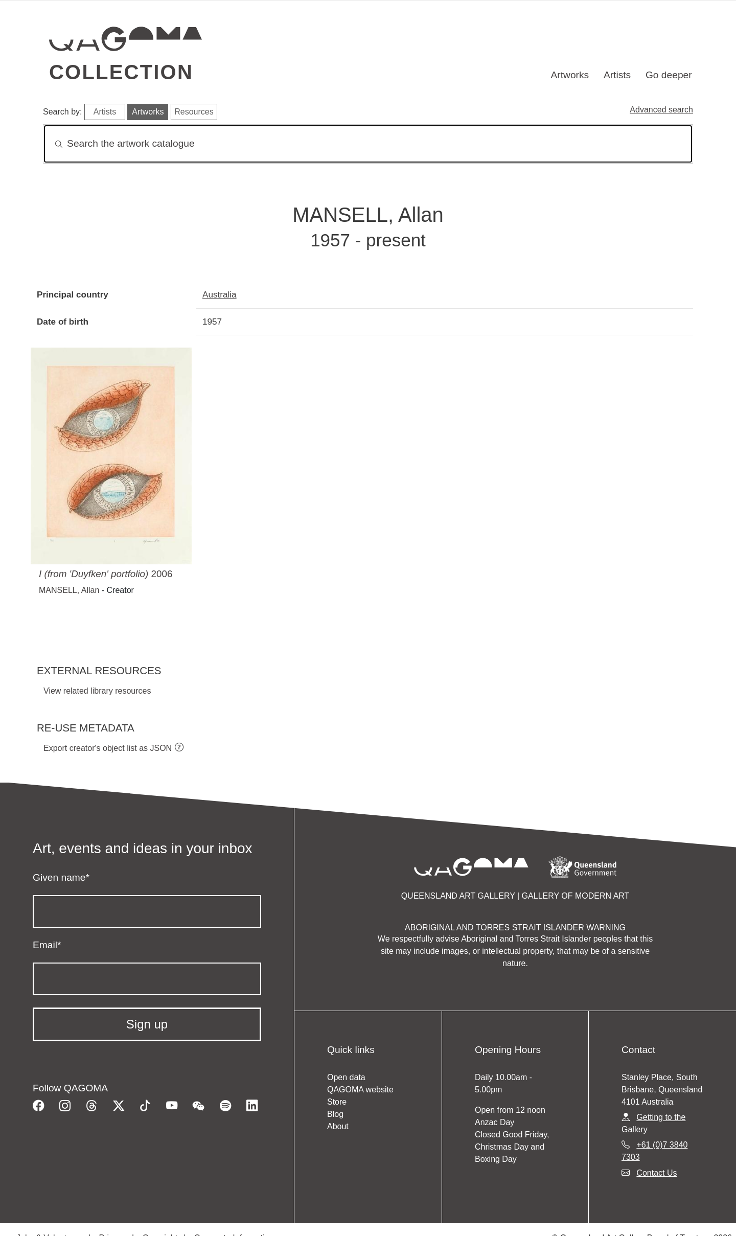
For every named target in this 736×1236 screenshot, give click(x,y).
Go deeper (669, 75)
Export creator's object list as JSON (107, 748)
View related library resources (97, 690)
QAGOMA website (360, 1089)
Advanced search (661, 109)
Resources (193, 111)
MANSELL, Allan (69, 590)
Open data (346, 1077)
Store (337, 1101)
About (338, 1126)
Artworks (570, 75)
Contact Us (656, 1173)
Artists (617, 75)
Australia (219, 294)
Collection (121, 72)
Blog (335, 1114)
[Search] (368, 144)
